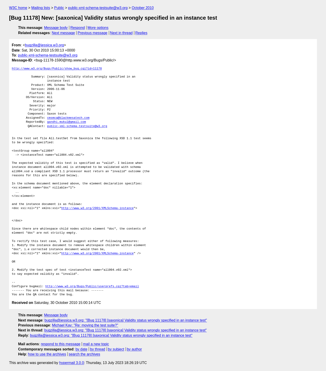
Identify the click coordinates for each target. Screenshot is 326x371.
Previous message (93, 33)
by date (81, 349)
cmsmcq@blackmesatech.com (68, 118)
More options (98, 28)
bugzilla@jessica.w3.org (44, 45)
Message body (56, 28)
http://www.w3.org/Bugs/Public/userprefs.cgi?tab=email (92, 286)
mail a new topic (96, 344)
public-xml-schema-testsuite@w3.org (98, 8)
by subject (116, 349)
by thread (97, 349)
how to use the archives (47, 354)
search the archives (84, 354)
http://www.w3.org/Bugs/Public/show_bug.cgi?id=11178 (57, 69)
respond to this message (60, 344)
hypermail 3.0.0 (71, 363)
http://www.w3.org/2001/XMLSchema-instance (97, 208)
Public (59, 8)
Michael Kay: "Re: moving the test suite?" (85, 325)
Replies (141, 33)
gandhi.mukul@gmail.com (66, 122)
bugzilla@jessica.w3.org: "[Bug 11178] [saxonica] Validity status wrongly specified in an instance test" (126, 320)
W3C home (18, 8)
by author (134, 349)
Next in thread (121, 33)
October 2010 (143, 8)
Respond (77, 28)
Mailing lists (40, 8)
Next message (63, 33)
